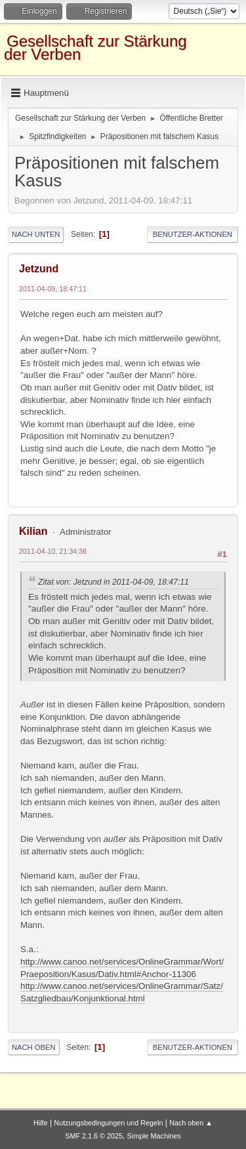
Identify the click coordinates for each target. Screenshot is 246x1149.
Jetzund (38, 268)
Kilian (33, 531)
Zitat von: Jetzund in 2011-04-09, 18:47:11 (113, 582)
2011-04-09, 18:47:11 (53, 289)
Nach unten (36, 234)
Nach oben (34, 1047)
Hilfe (40, 1123)
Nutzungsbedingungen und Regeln (108, 1123)
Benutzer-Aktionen (192, 234)
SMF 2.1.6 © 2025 (94, 1136)
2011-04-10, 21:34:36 (53, 551)
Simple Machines (154, 1136)
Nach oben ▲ (191, 1123)
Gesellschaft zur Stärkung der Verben (95, 47)
